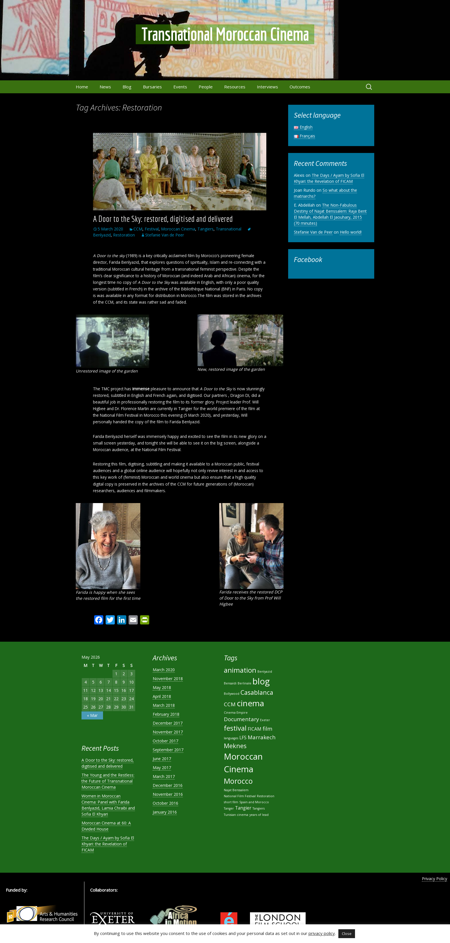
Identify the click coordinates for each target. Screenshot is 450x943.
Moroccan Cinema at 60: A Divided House (106, 826)
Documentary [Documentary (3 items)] (241, 719)
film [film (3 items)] (267, 728)
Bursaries (152, 87)
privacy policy (322, 933)
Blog (127, 87)
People (206, 87)
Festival (152, 229)
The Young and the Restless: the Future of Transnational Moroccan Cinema (108, 781)
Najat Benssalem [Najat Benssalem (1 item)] (236, 790)
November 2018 (168, 678)
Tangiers (205, 229)
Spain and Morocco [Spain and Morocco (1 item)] (254, 802)
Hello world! (351, 232)
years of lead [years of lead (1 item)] (259, 815)
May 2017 (162, 767)
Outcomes (300, 87)
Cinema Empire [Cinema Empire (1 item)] (236, 713)
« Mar (92, 715)
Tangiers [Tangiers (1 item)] (259, 808)
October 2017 (165, 741)
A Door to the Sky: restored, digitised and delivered (163, 219)
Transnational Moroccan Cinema (225, 34)
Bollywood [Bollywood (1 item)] (231, 694)
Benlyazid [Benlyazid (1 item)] (264, 672)
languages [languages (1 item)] (231, 738)
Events (180, 87)
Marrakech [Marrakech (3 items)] (262, 737)
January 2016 (165, 812)
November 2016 (168, 794)
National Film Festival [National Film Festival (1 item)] (240, 796)
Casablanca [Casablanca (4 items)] (256, 692)
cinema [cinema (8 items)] (250, 703)
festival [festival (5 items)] (235, 728)
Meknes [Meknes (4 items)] (235, 746)
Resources (234, 87)
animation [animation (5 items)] (240, 670)
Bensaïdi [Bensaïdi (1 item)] (230, 683)
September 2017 (168, 749)
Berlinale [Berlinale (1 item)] (244, 683)
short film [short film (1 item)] (231, 802)
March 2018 (164, 705)
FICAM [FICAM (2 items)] (254, 729)
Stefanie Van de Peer (164, 235)
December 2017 (168, 723)
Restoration (124, 235)
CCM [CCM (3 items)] (230, 704)
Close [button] (347, 933)
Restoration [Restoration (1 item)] (265, 796)
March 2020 (164, 669)
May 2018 (162, 687)
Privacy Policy (434, 878)
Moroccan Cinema (178, 229)
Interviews (267, 87)
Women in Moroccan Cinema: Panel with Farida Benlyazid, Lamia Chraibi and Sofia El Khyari (108, 805)
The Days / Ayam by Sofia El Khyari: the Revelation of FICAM (329, 178)
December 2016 (168, 785)
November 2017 (168, 732)
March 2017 (164, 776)
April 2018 (162, 696)
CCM (137, 229)
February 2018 (166, 714)
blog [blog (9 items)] (261, 681)
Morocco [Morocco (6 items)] (238, 781)
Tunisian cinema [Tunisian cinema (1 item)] (236, 815)
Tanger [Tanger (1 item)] (229, 808)
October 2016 (165, 803)
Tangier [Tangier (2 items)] (243, 808)
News (105, 87)
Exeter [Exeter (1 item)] (265, 720)
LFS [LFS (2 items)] (243, 737)
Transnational (228, 229)
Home (82, 87)
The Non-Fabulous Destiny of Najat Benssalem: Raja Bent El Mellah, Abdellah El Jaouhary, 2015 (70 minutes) (330, 214)
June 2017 (162, 758)
